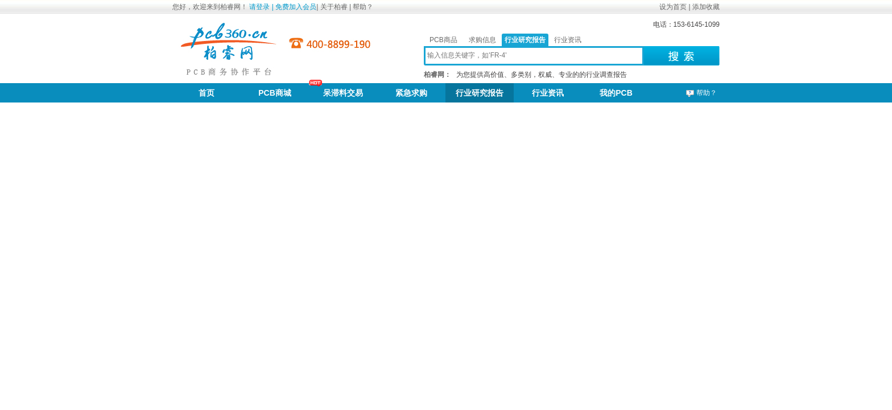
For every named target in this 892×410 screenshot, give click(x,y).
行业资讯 (567, 40)
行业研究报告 (525, 40)
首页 (206, 92)
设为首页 (673, 7)
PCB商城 (274, 92)
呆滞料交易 (343, 92)
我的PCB (616, 92)
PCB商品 (443, 40)
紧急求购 (411, 92)
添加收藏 (706, 7)
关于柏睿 (334, 7)
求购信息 (482, 40)
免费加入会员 (295, 7)
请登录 (259, 7)
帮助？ (363, 7)
